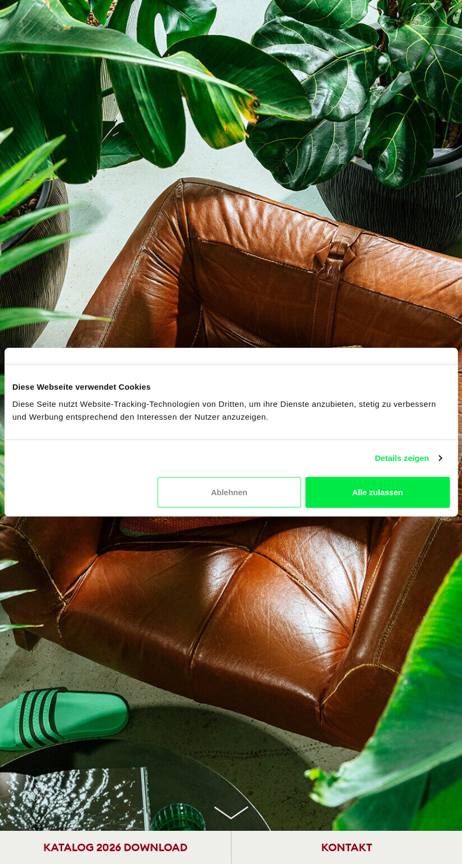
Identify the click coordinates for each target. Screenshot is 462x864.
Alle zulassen (377, 491)
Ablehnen (229, 491)
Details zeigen (402, 458)
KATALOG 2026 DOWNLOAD (115, 847)
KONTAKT (346, 847)
